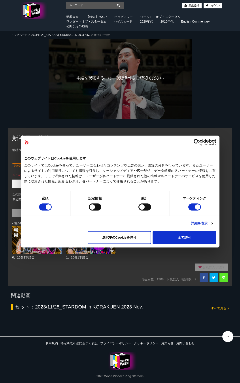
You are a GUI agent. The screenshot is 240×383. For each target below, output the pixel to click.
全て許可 (184, 237)
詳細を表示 (199, 223)
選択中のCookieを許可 (119, 237)
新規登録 (194, 5)
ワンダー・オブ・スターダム (86, 21)
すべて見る (220, 308)
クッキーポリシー (146, 343)
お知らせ (167, 343)
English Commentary (195, 21)
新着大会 (72, 17)
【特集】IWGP (96, 17)
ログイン (214, 5)
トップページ (19, 34)
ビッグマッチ (123, 17)
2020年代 (146, 21)
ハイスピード (123, 21)
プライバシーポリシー (115, 343)
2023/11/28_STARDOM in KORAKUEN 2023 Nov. (60, 34)
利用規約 (51, 343)
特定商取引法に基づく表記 (79, 343)
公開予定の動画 (77, 26)
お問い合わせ (185, 343)
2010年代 (167, 21)
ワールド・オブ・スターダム (160, 17)
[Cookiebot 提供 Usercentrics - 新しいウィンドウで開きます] (197, 142)
